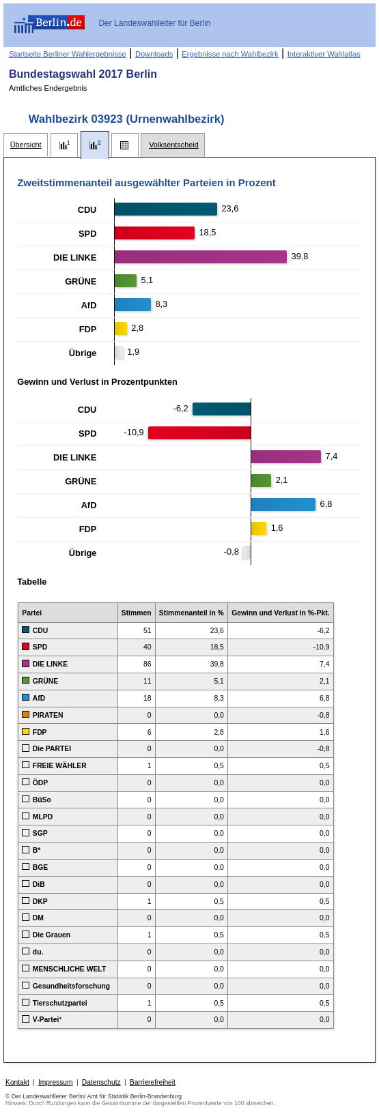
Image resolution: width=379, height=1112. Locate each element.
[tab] (25, 145)
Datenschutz (101, 1082)
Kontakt (17, 1082)
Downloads (154, 54)
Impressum (55, 1082)
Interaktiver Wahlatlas (324, 54)
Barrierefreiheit (153, 1082)
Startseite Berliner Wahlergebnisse (67, 54)
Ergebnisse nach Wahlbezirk (230, 54)
